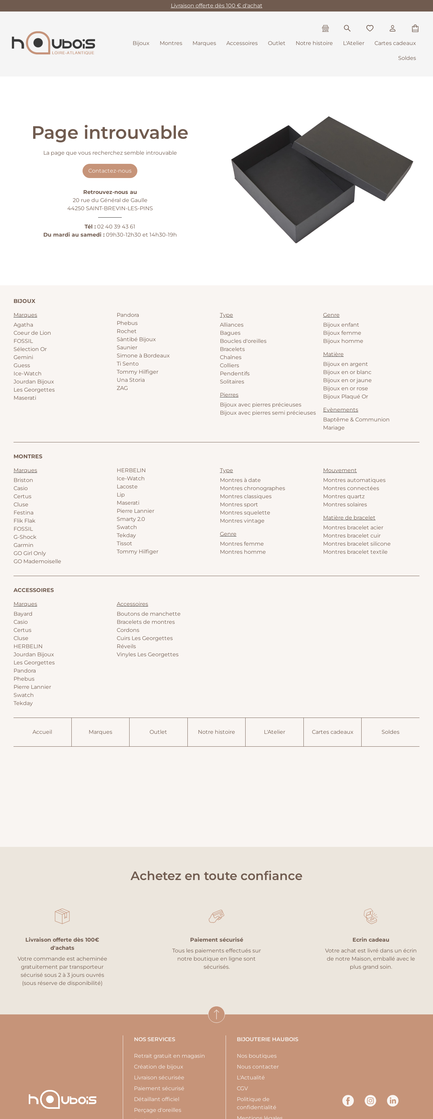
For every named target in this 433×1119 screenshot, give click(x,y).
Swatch (127, 527)
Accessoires (242, 43)
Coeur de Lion (32, 333)
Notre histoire (314, 43)
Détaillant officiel (156, 1099)
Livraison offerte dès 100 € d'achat (217, 5)
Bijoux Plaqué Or (345, 396)
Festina (23, 512)
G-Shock (25, 537)
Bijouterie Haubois (267, 1039)
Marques (204, 43)
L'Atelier (353, 43)
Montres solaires (345, 504)
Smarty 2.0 (131, 519)
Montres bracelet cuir (352, 535)
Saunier (127, 347)
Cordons (128, 630)
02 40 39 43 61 (116, 226)
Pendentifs (235, 373)
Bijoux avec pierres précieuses (260, 404)
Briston (23, 480)
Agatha (23, 325)
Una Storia (131, 380)
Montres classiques (246, 496)
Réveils (126, 646)
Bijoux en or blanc (347, 372)
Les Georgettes (34, 390)
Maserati (25, 398)
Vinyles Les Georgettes (148, 654)
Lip (121, 494)
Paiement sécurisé (159, 1088)
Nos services (154, 1039)
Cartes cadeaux (395, 43)
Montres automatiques (354, 480)
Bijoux (141, 43)
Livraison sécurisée (159, 1077)
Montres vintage (242, 521)
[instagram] (370, 1104)
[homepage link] (53, 44)
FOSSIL (23, 341)
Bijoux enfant (341, 325)
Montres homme (243, 552)
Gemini (23, 357)
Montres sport (239, 504)
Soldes (407, 58)
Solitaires (232, 381)
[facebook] (348, 1104)
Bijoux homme (343, 341)
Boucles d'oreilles (243, 341)
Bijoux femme (342, 333)
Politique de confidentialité (256, 1103)
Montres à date (240, 480)
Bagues (230, 333)
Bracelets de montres (146, 622)
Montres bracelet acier (353, 527)
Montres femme (242, 544)
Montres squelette (245, 512)
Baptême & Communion (356, 419)
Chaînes (231, 357)
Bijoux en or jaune (347, 380)
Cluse (21, 504)
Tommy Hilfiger (137, 372)
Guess (22, 365)
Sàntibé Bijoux (136, 339)
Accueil (42, 732)
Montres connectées (351, 488)
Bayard (23, 614)
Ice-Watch (28, 373)
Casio (21, 488)
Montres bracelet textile (355, 552)
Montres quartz (344, 496)
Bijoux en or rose (345, 388)
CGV (242, 1088)
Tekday (126, 535)
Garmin (23, 545)
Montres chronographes (252, 488)
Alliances (232, 325)
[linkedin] (392, 1104)
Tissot (124, 543)
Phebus (127, 323)
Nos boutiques (257, 1056)
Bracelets (232, 349)
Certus (22, 496)
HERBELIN (131, 470)
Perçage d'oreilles (157, 1110)
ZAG (122, 388)
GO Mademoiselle (37, 561)
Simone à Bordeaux (143, 355)
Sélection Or (30, 349)
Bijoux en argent (345, 364)
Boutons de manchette (149, 614)
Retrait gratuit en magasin (169, 1056)
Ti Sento (128, 363)
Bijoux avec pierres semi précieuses (268, 413)
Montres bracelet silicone (357, 544)
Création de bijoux (158, 1066)
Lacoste (127, 486)
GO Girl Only (30, 553)
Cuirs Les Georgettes (145, 638)
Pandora (128, 315)
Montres (171, 43)
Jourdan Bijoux (34, 381)
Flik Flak (25, 521)
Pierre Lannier (135, 511)
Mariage (334, 427)
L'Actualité (251, 1077)
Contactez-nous (110, 171)
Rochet (127, 331)
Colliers (229, 365)
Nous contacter (258, 1066)
